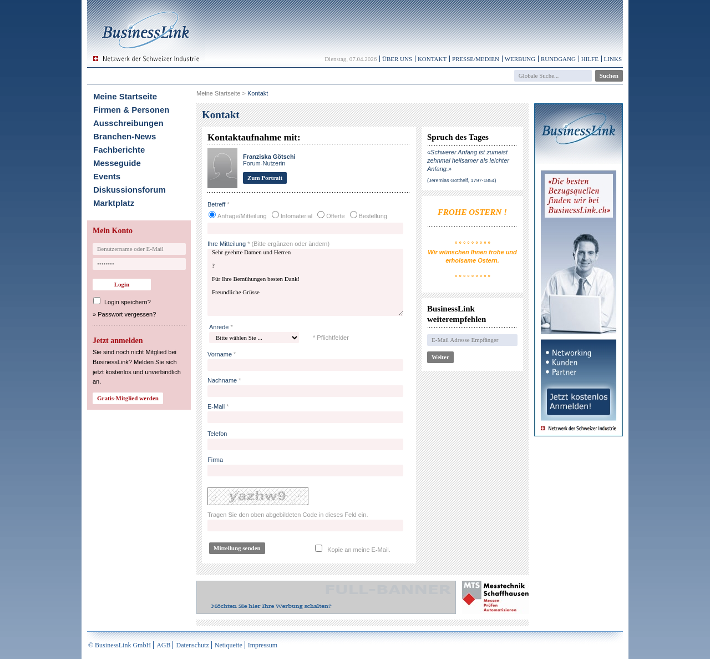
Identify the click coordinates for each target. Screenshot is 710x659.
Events (106, 176)
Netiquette (228, 645)
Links (613, 59)
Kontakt (432, 59)
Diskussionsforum (129, 189)
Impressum (262, 645)
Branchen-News (124, 136)
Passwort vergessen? (127, 314)
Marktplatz (113, 203)
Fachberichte (119, 149)
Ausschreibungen (128, 123)
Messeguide (117, 163)
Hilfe (590, 59)
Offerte (335, 216)
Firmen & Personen (131, 109)
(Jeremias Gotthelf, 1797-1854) (461, 180)
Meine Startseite (125, 96)
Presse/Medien (475, 59)
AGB (163, 645)
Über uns (397, 59)
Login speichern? (127, 302)
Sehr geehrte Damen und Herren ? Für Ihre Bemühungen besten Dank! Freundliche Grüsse (305, 282)
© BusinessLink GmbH (119, 645)
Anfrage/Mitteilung (242, 216)
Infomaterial (296, 216)
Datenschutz (192, 645)
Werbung (520, 59)
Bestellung (373, 216)
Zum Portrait (264, 177)
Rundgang (558, 59)
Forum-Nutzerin (269, 160)
